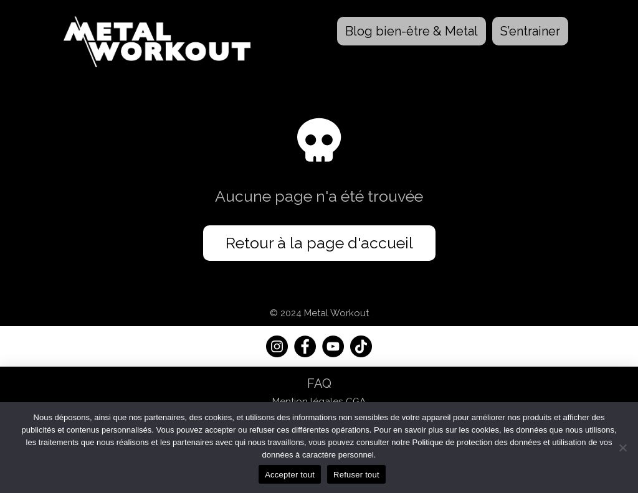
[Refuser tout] (622, 447)
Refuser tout (356, 474)
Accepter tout (290, 474)
